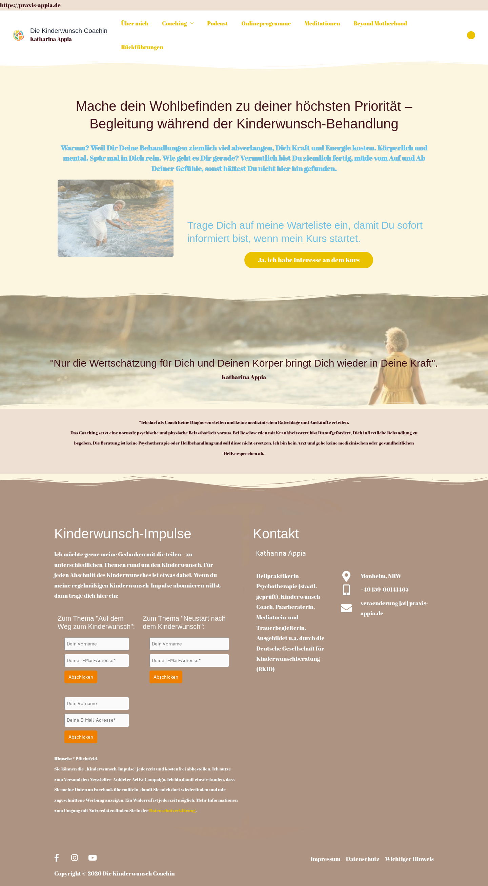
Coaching (176, 25)
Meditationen (318, 25)
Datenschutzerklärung (172, 790)
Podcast (217, 25)
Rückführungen (433, 25)
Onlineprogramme (264, 25)
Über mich (138, 25)
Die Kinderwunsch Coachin (68, 20)
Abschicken (80, 657)
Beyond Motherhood (374, 25)
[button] (471, 25)
